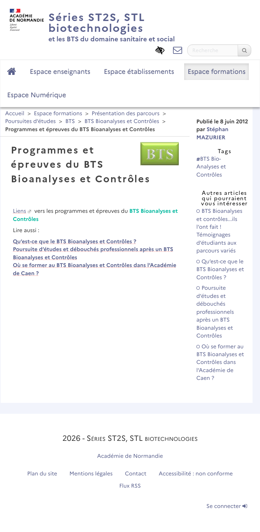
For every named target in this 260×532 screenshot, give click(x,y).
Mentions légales (91, 474)
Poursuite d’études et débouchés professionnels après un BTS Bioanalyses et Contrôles (215, 312)
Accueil (14, 113)
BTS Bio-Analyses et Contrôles (211, 167)
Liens (19, 211)
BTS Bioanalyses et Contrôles (121, 121)
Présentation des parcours (125, 113)
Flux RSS (130, 486)
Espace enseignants (60, 71)
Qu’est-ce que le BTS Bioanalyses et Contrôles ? (74, 242)
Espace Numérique (36, 95)
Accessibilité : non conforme (196, 474)
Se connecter (227, 506)
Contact (136, 474)
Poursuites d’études (30, 121)
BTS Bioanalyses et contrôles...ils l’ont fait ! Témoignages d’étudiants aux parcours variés (219, 231)
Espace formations (216, 71)
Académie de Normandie (130, 456)
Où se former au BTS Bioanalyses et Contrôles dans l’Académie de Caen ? (220, 363)
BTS (70, 121)
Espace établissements (139, 71)
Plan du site (42, 474)
